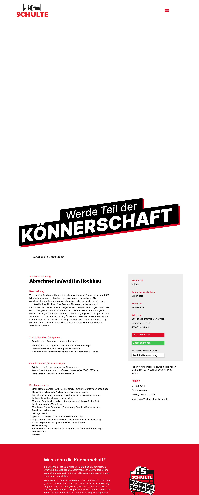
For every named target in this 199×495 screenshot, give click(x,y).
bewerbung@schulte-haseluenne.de (150, 399)
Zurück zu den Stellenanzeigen (48, 256)
